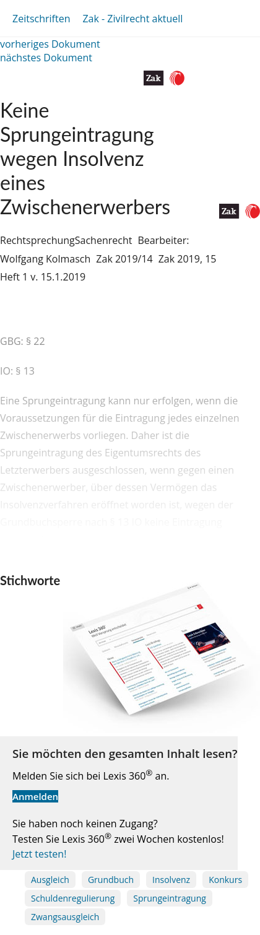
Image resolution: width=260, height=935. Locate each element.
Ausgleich (50, 879)
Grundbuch (111, 879)
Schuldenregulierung (73, 898)
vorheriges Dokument (50, 44)
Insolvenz (171, 879)
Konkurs (225, 879)
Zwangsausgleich (65, 917)
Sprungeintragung (169, 898)
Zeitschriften (41, 18)
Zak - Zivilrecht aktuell (132, 18)
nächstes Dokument (46, 57)
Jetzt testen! (39, 854)
